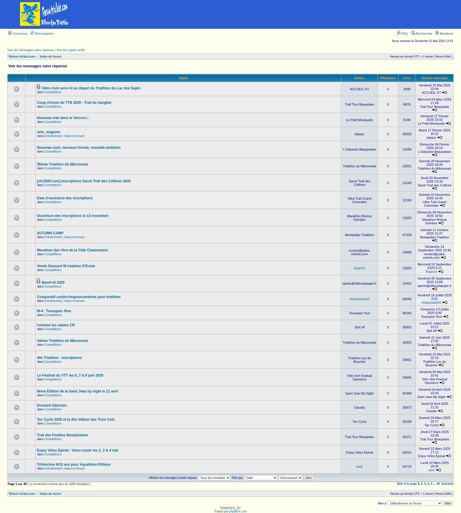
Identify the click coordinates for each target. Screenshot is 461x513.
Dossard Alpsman (52, 405)
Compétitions (52, 92)
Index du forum (50, 56)
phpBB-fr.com (238, 511)
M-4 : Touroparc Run (54, 311)
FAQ (402, 33)
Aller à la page (407, 483)
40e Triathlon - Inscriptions (59, 358)
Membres (444, 33)
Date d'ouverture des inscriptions (65, 198)
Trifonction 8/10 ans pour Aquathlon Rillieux (74, 464)
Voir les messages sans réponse (30, 50)
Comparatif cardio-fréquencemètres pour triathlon (79, 297)
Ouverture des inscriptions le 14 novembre (72, 216)
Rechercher (421, 33)
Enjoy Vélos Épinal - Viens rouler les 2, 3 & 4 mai (77, 450)
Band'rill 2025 (53, 282)
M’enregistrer (42, 33)
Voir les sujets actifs (70, 50)
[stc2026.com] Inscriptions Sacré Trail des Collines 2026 (84, 181)
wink (359, 466)
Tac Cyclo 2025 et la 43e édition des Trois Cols (76, 419)
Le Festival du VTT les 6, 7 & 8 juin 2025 (70, 375)
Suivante (447, 483)
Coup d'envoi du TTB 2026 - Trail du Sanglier (74, 103)
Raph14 (359, 268)
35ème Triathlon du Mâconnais (62, 164)
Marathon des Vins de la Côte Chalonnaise (72, 250)
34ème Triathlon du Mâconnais (62, 341)
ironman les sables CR (56, 325)
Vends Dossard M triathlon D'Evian (66, 266)
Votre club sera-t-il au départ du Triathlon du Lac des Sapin (91, 88)
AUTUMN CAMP (50, 233)
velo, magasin (48, 132)
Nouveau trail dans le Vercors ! (62, 118)
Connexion (18, 33)
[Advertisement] (275, 14)
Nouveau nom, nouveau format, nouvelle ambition (79, 148)
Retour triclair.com (22, 56)
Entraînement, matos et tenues (64, 136)
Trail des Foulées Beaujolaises (62, 435)
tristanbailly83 (359, 299)
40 (438, 483)
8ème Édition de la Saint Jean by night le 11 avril (77, 391)
